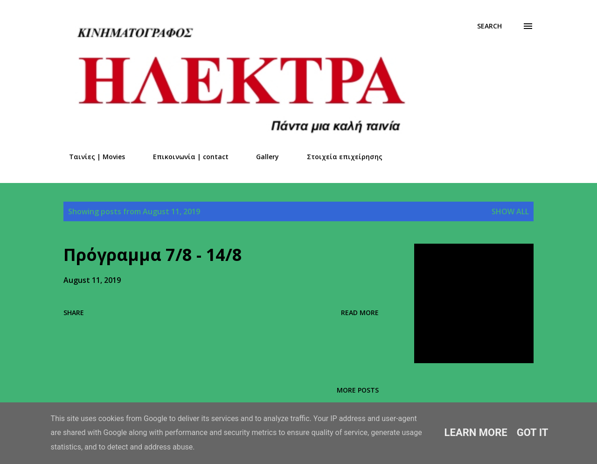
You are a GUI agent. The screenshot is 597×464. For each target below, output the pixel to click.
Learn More (475, 432)
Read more (360, 312)
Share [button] (73, 312)
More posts (358, 390)
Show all (510, 211)
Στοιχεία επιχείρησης (339, 156)
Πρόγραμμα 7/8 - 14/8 (152, 254)
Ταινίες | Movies (91, 156)
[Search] (489, 26)
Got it (532, 432)
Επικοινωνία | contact (185, 156)
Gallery (261, 156)
